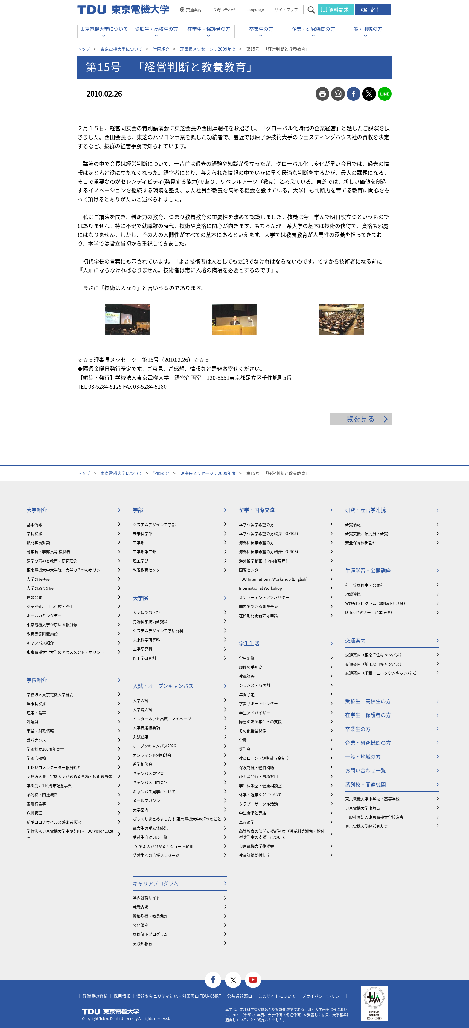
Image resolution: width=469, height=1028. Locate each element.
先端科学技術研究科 (150, 621)
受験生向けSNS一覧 (150, 837)
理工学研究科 (144, 658)
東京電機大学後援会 (256, 846)
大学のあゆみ (38, 579)
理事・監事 (36, 712)
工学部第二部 (144, 551)
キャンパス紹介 (40, 642)
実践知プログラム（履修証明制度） (376, 603)
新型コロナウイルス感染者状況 (54, 822)
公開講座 (140, 925)
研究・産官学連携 (365, 509)
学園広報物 (36, 758)
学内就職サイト (146, 897)
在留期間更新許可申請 (258, 615)
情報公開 (34, 597)
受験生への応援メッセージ (156, 855)
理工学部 (140, 561)
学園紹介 (161, 49)
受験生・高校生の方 (156, 28)
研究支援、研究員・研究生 (368, 533)
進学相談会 (142, 764)
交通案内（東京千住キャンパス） (374, 654)
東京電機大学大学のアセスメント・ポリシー (65, 652)
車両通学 (247, 822)
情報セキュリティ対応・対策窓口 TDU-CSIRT (178, 996)
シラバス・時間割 (254, 685)
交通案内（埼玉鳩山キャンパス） (374, 664)
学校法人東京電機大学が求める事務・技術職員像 (69, 776)
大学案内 (140, 810)
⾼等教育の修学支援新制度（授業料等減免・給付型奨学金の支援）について (282, 834)
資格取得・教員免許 (150, 916)
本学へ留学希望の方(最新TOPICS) (268, 533)
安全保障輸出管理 (360, 542)
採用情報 (122, 996)
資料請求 (339, 9)
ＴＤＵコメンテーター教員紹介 (54, 767)
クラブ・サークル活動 (258, 804)
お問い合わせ (224, 9)
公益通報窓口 (239, 996)
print (322, 94)
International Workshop (260, 588)
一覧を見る (357, 418)
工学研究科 (142, 648)
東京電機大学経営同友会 (366, 826)
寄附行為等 (36, 804)
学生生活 (249, 643)
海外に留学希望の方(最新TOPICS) (268, 551)
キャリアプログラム (155, 883)
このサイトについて (277, 996)
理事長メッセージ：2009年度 (208, 49)
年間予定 (247, 694)
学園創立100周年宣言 (45, 749)
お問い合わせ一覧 (365, 770)
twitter (369, 94)
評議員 (32, 721)
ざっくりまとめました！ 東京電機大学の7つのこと (177, 819)
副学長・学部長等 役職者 (48, 551)
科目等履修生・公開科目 (366, 585)
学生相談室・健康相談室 (260, 785)
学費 (243, 740)
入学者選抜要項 (146, 727)
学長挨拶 (34, 533)
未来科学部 (142, 533)
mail (338, 94)
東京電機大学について (104, 28)
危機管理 (34, 813)
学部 (138, 509)
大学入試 (140, 700)
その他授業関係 (252, 731)
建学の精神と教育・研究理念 (52, 561)
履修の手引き (250, 667)
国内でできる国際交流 (258, 606)
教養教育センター (148, 570)
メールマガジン (146, 800)
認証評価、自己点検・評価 (50, 606)
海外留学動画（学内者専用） (264, 561)
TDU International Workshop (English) (273, 579)
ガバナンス (36, 740)
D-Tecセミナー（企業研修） (369, 612)
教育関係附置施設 (42, 634)
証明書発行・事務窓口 (258, 776)
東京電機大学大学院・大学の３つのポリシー (65, 570)
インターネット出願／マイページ (162, 718)
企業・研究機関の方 (313, 28)
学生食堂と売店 (252, 813)
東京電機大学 (110, 1011)
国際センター (250, 570)
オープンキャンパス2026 (154, 746)
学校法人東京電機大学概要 (50, 694)
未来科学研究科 (146, 639)
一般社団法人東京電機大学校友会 (374, 817)
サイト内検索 (316, 9)
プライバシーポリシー (323, 996)
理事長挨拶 (36, 703)
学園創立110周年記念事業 (49, 785)
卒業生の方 (261, 28)
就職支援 (140, 907)
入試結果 (140, 737)
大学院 (140, 598)
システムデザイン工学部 (154, 524)
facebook (353, 94)
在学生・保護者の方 (208, 28)
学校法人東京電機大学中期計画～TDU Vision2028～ (70, 834)
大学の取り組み (40, 588)
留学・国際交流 (257, 509)
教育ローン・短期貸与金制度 (264, 758)
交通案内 (194, 9)
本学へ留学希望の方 (256, 524)
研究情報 (353, 524)
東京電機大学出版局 (362, 808)
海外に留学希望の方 (256, 542)
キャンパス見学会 (148, 773)
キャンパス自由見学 (150, 782)
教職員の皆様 (95, 996)
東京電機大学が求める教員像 (52, 624)
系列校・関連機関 (42, 794)
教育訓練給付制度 (254, 855)
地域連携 (353, 594)
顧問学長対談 (38, 542)
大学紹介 (37, 509)
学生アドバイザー (254, 712)
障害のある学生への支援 (260, 721)
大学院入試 (142, 709)
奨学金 (245, 749)
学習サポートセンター (258, 703)
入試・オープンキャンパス (163, 685)
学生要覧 (247, 658)
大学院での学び (146, 612)
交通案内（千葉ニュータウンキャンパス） (382, 673)
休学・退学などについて (260, 794)
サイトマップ (286, 9)
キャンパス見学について (154, 791)
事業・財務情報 (40, 731)
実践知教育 (142, 943)
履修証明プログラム (150, 934)
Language (255, 9)
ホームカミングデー (44, 615)
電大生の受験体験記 (150, 828)
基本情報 (34, 524)
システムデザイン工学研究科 (158, 630)
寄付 (376, 9)
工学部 (138, 542)
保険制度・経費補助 (256, 767)
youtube (253, 980)
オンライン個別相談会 (152, 755)
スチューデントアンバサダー (264, 597)
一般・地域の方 (365, 28)
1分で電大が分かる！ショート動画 (163, 846)
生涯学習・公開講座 (368, 570)
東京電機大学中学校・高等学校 (372, 798)
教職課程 (247, 676)
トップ (83, 49)
